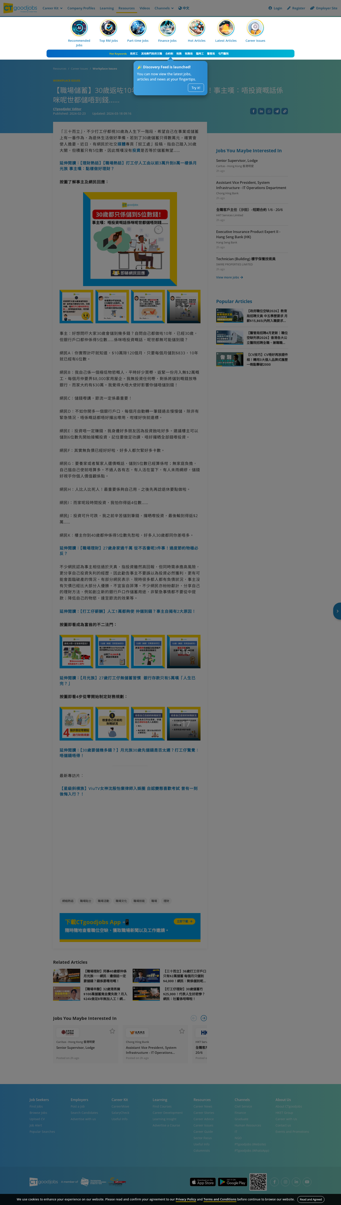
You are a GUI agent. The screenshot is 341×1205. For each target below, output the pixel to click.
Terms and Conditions (220, 1199)
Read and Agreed (311, 1199)
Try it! (196, 87)
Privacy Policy (186, 1199)
